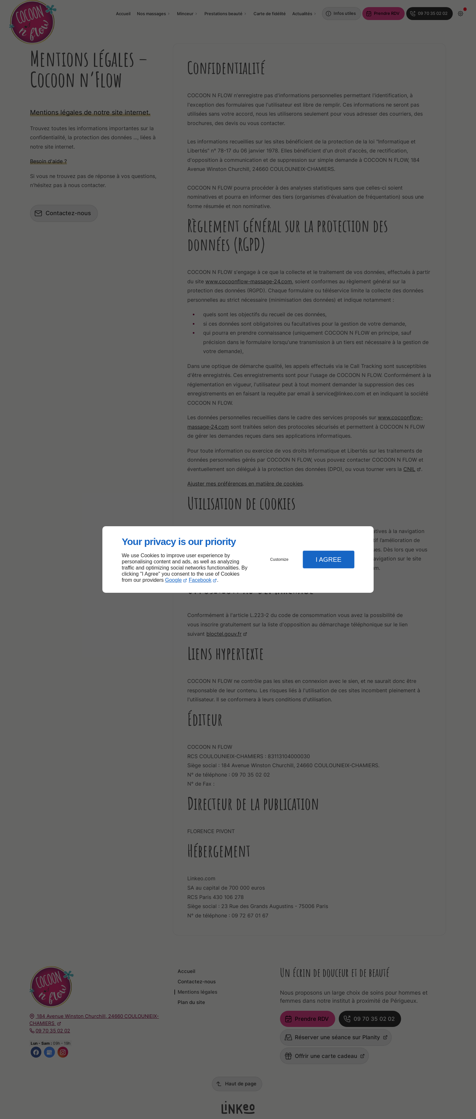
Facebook (200, 580)
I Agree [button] (328, 559)
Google (173, 580)
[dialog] (238, 559)
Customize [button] (279, 559)
